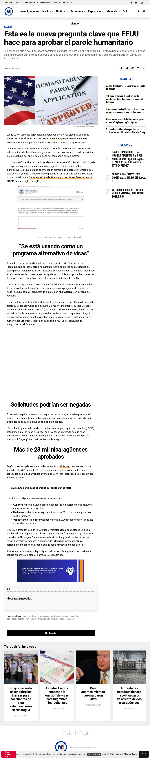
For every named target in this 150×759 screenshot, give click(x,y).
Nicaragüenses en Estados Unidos (67, 616)
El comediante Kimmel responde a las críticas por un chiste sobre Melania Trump (125, 131)
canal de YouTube (56, 320)
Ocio (125, 11)
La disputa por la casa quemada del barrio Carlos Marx (41, 487)
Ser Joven (8, 2)
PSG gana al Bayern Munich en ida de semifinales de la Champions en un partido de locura (125, 99)
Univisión (65, 466)
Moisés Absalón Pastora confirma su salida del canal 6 (125, 87)
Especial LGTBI (59, 2)
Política (60, 11)
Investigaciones (29, 11)
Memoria (112, 11)
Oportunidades (46, 2)
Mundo (74, 23)
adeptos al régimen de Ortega (44, 541)
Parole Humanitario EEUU (47, 619)
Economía (77, 11)
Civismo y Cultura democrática (26, 2)
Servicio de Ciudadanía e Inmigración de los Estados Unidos (60, 177)
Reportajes (94, 11)
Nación (46, 11)
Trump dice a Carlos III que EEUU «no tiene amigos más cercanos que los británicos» (125, 110)
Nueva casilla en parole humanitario (21, 619)
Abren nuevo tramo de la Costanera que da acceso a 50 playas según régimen (125, 121)
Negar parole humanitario (42, 616)
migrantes (26, 616)
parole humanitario (51, 138)
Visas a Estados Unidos (67, 619)
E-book (69, 2)
